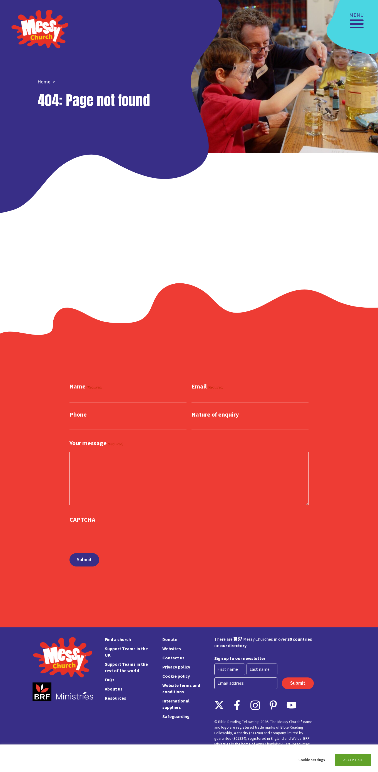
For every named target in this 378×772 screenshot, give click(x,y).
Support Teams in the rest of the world (126, 667)
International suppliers (176, 704)
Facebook (237, 705)
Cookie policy (176, 676)
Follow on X (219, 705)
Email (207, 387)
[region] (189, 758)
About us (114, 689)
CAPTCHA (82, 520)
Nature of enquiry (215, 415)
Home (44, 81)
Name (85, 387)
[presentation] (111, 535)
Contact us (173, 658)
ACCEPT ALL (353, 760)
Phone (78, 415)
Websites (171, 649)
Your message (96, 443)
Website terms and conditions (181, 688)
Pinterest (273, 705)
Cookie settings (312, 760)
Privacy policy (176, 667)
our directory (233, 646)
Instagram (255, 705)
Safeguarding (176, 717)
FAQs (110, 680)
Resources (115, 698)
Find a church (118, 640)
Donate (169, 640)
